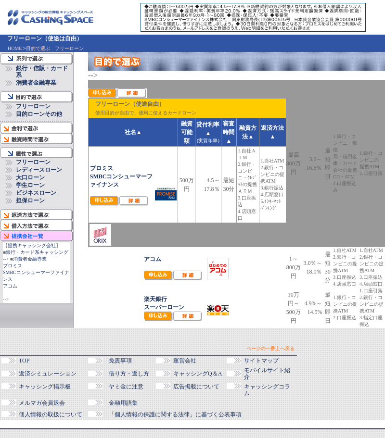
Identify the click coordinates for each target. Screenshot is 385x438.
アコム (10, 285)
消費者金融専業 (36, 82)
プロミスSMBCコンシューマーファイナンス (36, 272)
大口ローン (30, 177)
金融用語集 (123, 403)
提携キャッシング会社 (32, 245)
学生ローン (30, 185)
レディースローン (39, 169)
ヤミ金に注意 (126, 386)
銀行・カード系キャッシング (37, 252)
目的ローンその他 (39, 114)
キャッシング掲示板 (45, 386)
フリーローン (33, 106)
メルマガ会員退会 (42, 403)
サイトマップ (261, 360)
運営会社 (184, 360)
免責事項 (120, 360)
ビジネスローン (36, 192)
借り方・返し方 (129, 373)
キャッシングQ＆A (197, 373)
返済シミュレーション (48, 373)
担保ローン (30, 200)
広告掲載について (196, 386)
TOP (24, 360)
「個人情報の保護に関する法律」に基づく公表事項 (175, 414)
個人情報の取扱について (50, 414)
